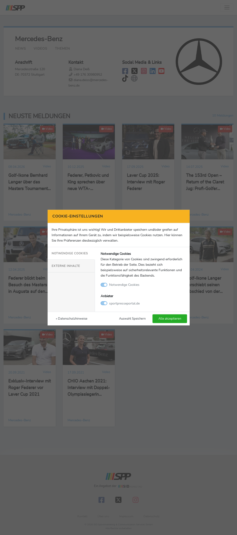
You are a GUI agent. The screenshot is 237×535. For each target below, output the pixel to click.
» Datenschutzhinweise (71, 318)
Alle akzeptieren (169, 318)
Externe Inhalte (66, 266)
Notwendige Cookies (70, 253)
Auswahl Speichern (132, 318)
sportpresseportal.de (124, 303)
